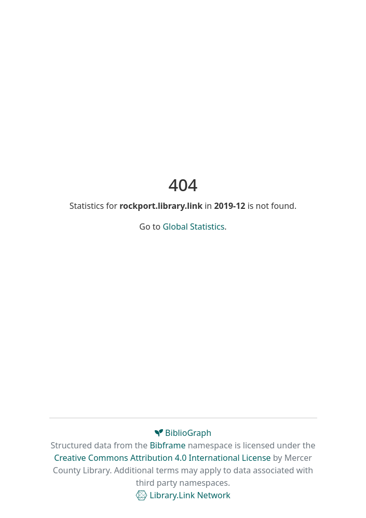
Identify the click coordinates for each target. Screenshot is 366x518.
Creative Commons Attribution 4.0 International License (162, 457)
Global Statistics (193, 226)
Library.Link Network (183, 495)
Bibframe (167, 445)
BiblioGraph (183, 433)
